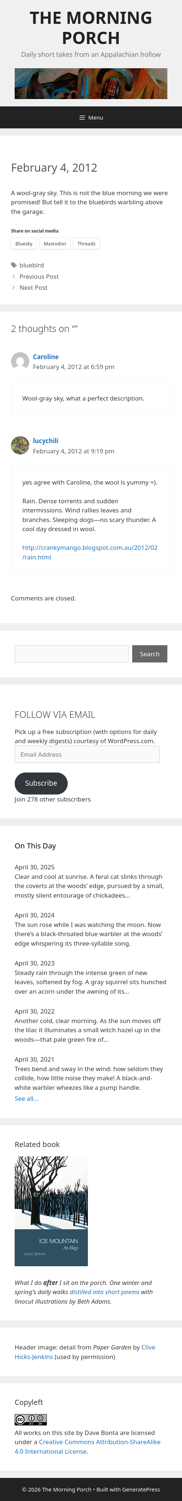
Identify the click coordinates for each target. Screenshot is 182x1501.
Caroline (46, 357)
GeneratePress (141, 1489)
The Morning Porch (91, 27)
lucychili (46, 441)
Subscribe (41, 783)
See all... (26, 1098)
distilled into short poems (105, 1292)
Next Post (33, 287)
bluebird (31, 265)
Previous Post (39, 276)
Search (150, 654)
